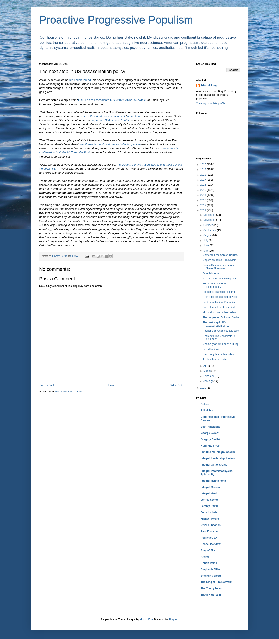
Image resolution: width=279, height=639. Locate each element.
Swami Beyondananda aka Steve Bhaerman (218, 267)
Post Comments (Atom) (68, 391)
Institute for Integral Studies (218, 452)
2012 (203, 205)
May (206, 250)
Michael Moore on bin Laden (219, 312)
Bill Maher (207, 410)
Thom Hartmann (211, 594)
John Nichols (209, 512)
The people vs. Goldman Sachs (221, 317)
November (209, 219)
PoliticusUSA (209, 537)
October (208, 225)
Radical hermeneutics (215, 359)
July (206, 240)
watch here (134, 116)
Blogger (173, 619)
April (206, 365)
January (208, 381)
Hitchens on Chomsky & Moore (221, 330)
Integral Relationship (214, 480)
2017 (203, 179)
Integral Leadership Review (218, 458)
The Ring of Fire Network (216, 582)
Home (111, 385)
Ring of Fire (208, 550)
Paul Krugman (209, 531)
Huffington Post (210, 445)
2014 (203, 195)
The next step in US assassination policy (216, 324)
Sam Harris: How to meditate (219, 307)
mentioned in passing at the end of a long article (110, 144)
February (208, 376)
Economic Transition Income (219, 291)
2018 (203, 174)
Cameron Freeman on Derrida (220, 255)
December (209, 214)
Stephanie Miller (211, 569)
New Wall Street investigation (220, 278)
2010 (203, 387)
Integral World (209, 493)
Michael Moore (210, 518)
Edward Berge (209, 85)
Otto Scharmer (211, 273)
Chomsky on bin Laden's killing (220, 344)
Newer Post (47, 385)
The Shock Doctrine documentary (214, 285)
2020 (203, 164)
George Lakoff (209, 433)
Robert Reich (209, 563)
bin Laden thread (80, 80)
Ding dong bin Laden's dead (219, 354)
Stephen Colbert (211, 575)
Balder (205, 404)
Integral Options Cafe (214, 464)
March (207, 370)
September (210, 230)
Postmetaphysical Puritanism (219, 302)
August (207, 235)
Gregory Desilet (210, 439)
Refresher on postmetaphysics (220, 296)
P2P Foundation (211, 525)
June (206, 245)
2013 (203, 200)
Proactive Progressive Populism (116, 20)
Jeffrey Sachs (209, 499)
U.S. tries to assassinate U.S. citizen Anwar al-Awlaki (112, 100)
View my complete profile (210, 103)
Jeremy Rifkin (209, 506)
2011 (203, 210)
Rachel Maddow (211, 544)
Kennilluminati (211, 349)
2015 (203, 190)
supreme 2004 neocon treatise (111, 120)
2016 (203, 184)
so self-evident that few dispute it (104, 116)
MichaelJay (146, 619)
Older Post (176, 385)
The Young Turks (211, 588)
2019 (203, 169)
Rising (205, 556)
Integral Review (210, 487)
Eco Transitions (210, 426)
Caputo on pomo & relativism (219, 260)
